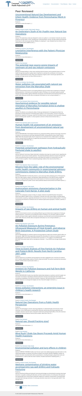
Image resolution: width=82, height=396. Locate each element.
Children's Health (24, 29)
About (70, 4)
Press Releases (64, 4)
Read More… (19, 26)
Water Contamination (33, 101)
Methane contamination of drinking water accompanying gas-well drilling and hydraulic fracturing (37, 367)
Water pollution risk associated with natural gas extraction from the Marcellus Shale (38, 85)
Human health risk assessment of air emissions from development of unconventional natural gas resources (39, 127)
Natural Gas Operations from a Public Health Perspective (37, 303)
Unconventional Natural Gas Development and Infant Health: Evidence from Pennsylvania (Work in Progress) (40, 17)
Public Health (32, 29)
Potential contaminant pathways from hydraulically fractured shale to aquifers (40, 149)
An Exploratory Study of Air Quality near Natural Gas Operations (40, 32)
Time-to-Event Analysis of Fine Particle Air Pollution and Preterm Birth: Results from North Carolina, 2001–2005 (40, 251)
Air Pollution (23, 48)
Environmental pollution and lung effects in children (40, 347)
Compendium (46, 4)
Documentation (55, 4)
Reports (38, 29)
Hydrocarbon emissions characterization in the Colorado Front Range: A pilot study (38, 189)
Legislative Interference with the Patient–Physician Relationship (40, 51)
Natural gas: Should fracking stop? (32, 321)
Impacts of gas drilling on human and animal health (40, 209)
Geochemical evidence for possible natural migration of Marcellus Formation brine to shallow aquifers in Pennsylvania (39, 105)
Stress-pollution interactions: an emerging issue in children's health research (39, 289)
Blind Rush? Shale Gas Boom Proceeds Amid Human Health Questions (40, 334)
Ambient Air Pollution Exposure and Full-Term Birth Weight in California (40, 269)
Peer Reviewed (30, 48)
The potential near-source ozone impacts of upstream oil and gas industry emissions (36, 66)
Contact (74, 4)
